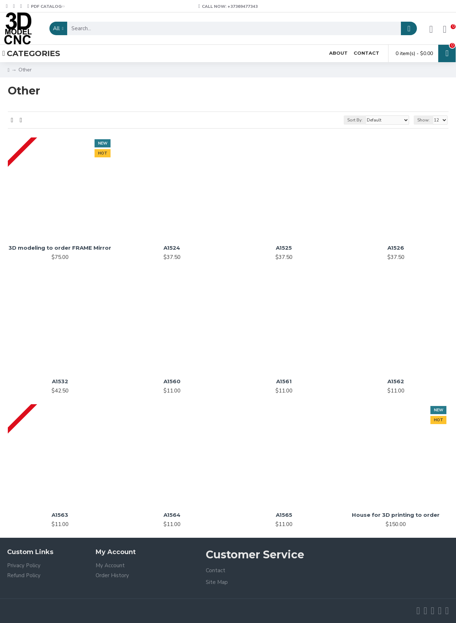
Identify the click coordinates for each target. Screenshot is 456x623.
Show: (423, 120)
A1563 (60, 514)
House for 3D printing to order (396, 514)
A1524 (171, 247)
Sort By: (355, 120)
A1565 (284, 514)
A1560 (172, 381)
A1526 (395, 247)
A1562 (395, 381)
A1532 (60, 381)
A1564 (172, 514)
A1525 (284, 247)
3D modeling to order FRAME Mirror (60, 247)
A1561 (284, 381)
